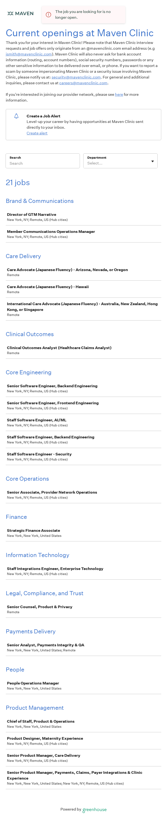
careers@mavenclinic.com (83, 83)
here (119, 94)
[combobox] (87, 163)
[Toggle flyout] (152, 161)
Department (96, 158)
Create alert (37, 133)
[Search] (43, 164)
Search (15, 158)
